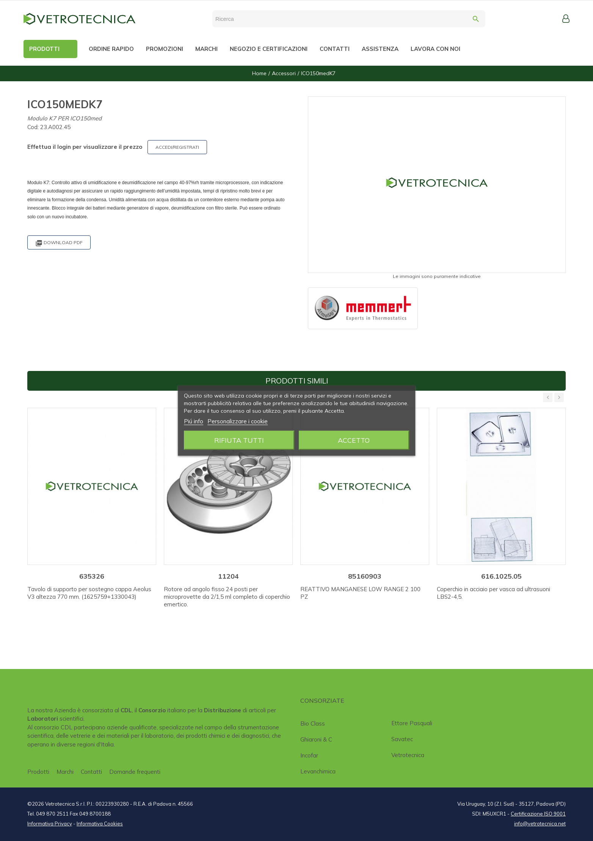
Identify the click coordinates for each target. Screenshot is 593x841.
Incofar (309, 755)
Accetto (354, 439)
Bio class (312, 723)
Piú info (193, 420)
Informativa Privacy (49, 823)
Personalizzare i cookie (237, 420)
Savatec (402, 739)
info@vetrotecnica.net (540, 823)
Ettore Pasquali (411, 723)
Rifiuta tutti (239, 439)
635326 (91, 576)
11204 (228, 576)
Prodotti (38, 771)
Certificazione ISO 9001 (538, 814)
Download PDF (59, 243)
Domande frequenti (134, 771)
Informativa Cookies (100, 823)
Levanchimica (318, 771)
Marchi (65, 771)
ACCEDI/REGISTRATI (177, 147)
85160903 (364, 576)
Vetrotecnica (407, 755)
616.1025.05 (501, 576)
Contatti (91, 771)
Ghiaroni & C (316, 739)
